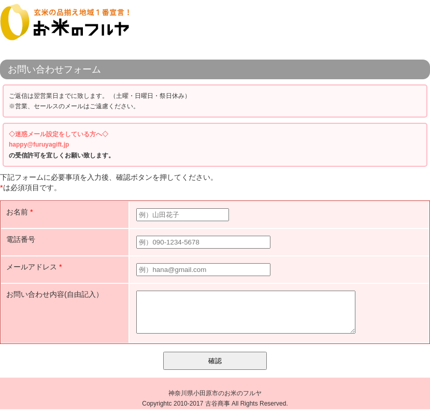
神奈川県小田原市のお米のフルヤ (215, 401)
